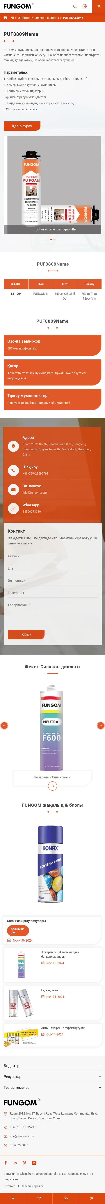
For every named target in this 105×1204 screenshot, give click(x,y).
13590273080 (30, 511)
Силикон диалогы (46, 18)
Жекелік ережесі (33, 1186)
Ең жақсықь (51, 990)
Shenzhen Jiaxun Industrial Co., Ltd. (43, 1174)
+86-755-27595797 (33, 473)
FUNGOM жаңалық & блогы (52, 807)
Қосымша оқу (15, 930)
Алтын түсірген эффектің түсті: (65, 1028)
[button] (51, 239)
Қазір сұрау (22, 126)
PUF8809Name (73, 18)
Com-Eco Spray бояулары (24, 921)
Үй (12, 18)
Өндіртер (24, 18)
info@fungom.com (33, 492)
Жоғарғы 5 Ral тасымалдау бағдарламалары (62, 954)
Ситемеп (9, 1186)
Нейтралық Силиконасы (52, 779)
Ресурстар (12, 1076)
